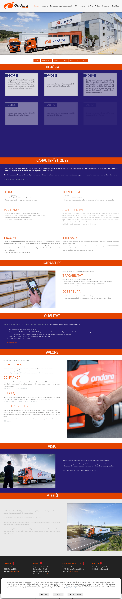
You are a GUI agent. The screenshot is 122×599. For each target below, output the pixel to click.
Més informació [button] (71, 588)
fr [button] (119, 3)
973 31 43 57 (14, 571)
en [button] (112, 3)
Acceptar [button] (44, 594)
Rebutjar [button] (58, 594)
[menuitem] (114, 2)
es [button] (117, 3)
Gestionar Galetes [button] (75, 594)
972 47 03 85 (73, 571)
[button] (16, 5)
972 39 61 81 (44, 573)
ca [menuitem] (114, 3)
